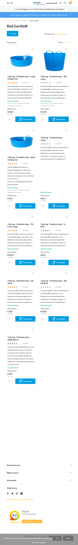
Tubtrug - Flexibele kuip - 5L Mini (53, 225)
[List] (70, 42)
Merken (25, 21)
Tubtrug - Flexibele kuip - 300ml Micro (18, 338)
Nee (68, 538)
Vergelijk (23, 82)
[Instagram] (17, 494)
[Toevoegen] (25, 119)
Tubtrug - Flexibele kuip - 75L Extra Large (20, 225)
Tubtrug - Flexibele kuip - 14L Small (20, 282)
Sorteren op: (49, 34)
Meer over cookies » (39, 542)
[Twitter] (12, 494)
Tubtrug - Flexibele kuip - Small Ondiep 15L (21, 158)
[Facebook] (8, 494)
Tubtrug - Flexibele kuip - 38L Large (54, 77)
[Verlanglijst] (65, 3)
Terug (10, 21)
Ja (57, 538)
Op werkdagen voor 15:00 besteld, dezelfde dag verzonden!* (40, 9)
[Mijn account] (60, 3)
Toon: (60, 42)
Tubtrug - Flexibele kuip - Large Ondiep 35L (21, 77)
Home (18, 21)
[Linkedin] (21, 494)
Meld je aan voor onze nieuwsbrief (20, 499)
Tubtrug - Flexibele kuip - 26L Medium (54, 282)
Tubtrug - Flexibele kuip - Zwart (52, 138)
